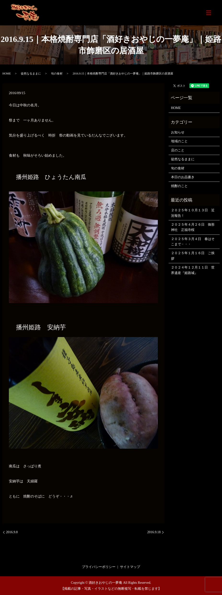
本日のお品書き (182, 177)
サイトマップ (130, 567)
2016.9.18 (154, 532)
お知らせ (177, 132)
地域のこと (179, 141)
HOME (6, 73)
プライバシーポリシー (98, 567)
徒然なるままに (31, 73)
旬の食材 (57, 73)
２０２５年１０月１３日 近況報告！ (193, 212)
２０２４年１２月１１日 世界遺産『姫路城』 (193, 270)
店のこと (177, 150)
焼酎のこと (179, 186)
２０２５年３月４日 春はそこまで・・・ (193, 241)
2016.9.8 (12, 532)
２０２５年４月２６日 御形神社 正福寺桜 (193, 227)
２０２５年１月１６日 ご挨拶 (193, 255)
